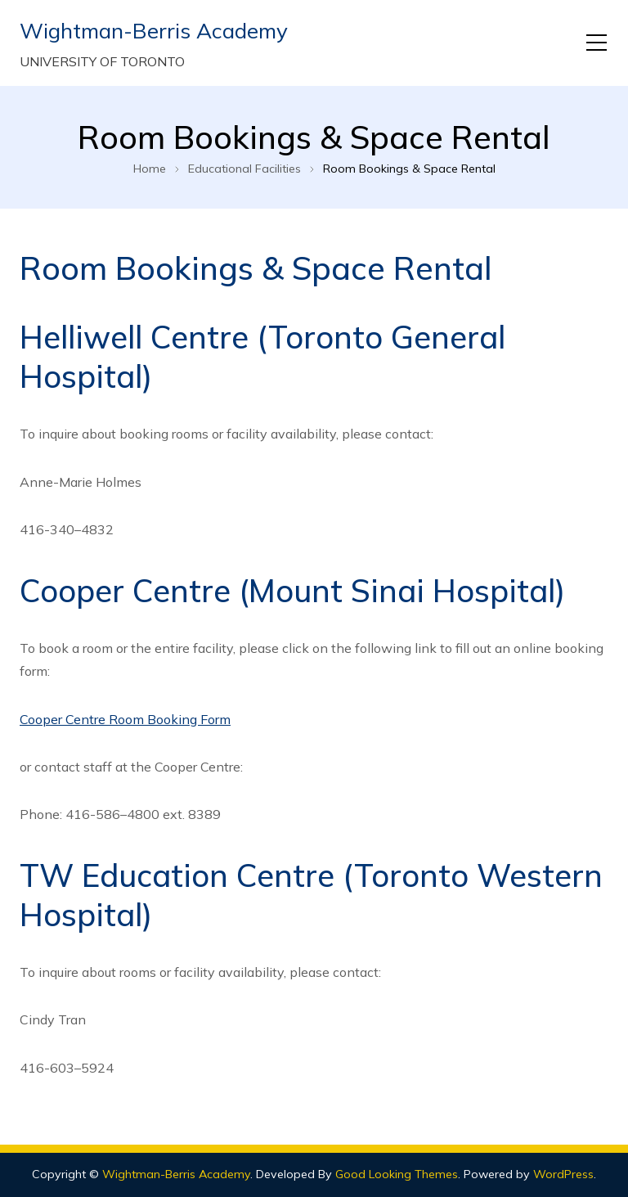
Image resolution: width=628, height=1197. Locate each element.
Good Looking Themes (396, 1174)
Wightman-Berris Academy (154, 30)
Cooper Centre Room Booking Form (125, 719)
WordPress (563, 1174)
